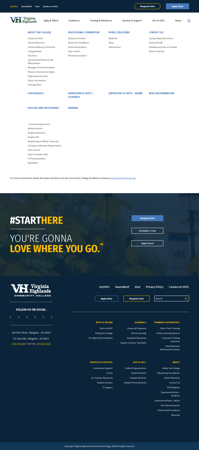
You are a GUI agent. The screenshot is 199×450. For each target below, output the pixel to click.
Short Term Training (170, 328)
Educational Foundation (83, 32)
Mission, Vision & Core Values (41, 71)
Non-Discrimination (161, 93)
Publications (115, 47)
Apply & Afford (51, 20)
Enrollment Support (103, 368)
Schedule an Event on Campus (163, 47)
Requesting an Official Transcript (43, 141)
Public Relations (119, 32)
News (111, 42)
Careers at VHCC (50, 6)
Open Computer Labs (38, 154)
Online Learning (138, 333)
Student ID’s (33, 137)
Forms (110, 373)
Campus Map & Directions (161, 38)
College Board (34, 51)
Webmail (73, 107)
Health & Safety (138, 373)
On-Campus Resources (102, 377)
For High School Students (101, 338)
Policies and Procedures (43, 107)
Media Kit (113, 38)
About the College (39, 32)
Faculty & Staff (155, 42)
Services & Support (132, 20)
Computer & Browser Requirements (44, 145)
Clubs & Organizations (135, 368)
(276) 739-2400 (18, 343)
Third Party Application (39, 124)
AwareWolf (26, 6)
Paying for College (104, 333)
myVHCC (14, 6)
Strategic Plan (34, 84)
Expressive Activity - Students (81, 95)
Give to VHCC (74, 51)
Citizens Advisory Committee (41, 47)
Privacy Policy (154, 287)
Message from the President (41, 67)
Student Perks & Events (135, 382)
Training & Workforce (101, 20)
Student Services (105, 382)
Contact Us (156, 32)
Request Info (147, 6)
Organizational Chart (38, 76)
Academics (74, 20)
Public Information (37, 80)
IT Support (107, 387)
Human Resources (36, 42)
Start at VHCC (106, 328)
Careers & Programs (136, 328)
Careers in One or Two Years (133, 342)
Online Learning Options (168, 333)
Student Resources (36, 132)
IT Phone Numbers (37, 158)
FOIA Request (36, 93)
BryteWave (33, 162)
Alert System (34, 149)
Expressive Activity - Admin (125, 93)
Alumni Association (77, 47)
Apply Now (177, 6)
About (178, 20)
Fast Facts (32, 55)
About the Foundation (78, 42)
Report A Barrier (156, 51)
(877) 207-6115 (44, 343)
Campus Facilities (138, 377)
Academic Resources (136, 338)
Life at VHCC (158, 20)
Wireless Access (35, 128)
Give (37, 6)
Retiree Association (77, 55)
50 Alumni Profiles (77, 38)
